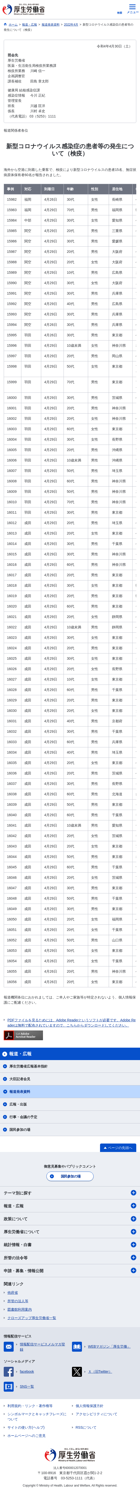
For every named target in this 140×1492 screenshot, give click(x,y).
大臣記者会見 (19, 1079)
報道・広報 (70, 1205)
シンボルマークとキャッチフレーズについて (37, 1416)
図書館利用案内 (19, 1309)
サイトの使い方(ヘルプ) (25, 1427)
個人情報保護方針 (90, 1406)
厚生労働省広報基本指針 (28, 1066)
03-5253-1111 (71, 1478)
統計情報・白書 (70, 1244)
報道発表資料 (19, 1092)
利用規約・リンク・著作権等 (30, 1406)
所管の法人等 (17, 1301)
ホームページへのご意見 (26, 1436)
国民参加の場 (19, 1130)
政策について (70, 1219)
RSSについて (86, 1427)
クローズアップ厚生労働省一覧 (31, 1318)
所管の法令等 (70, 1257)
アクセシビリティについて (96, 1414)
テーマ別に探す (70, 1192)
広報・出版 (18, 1104)
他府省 (12, 1293)
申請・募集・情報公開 (70, 1270)
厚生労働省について (70, 1231)
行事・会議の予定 (23, 1117)
